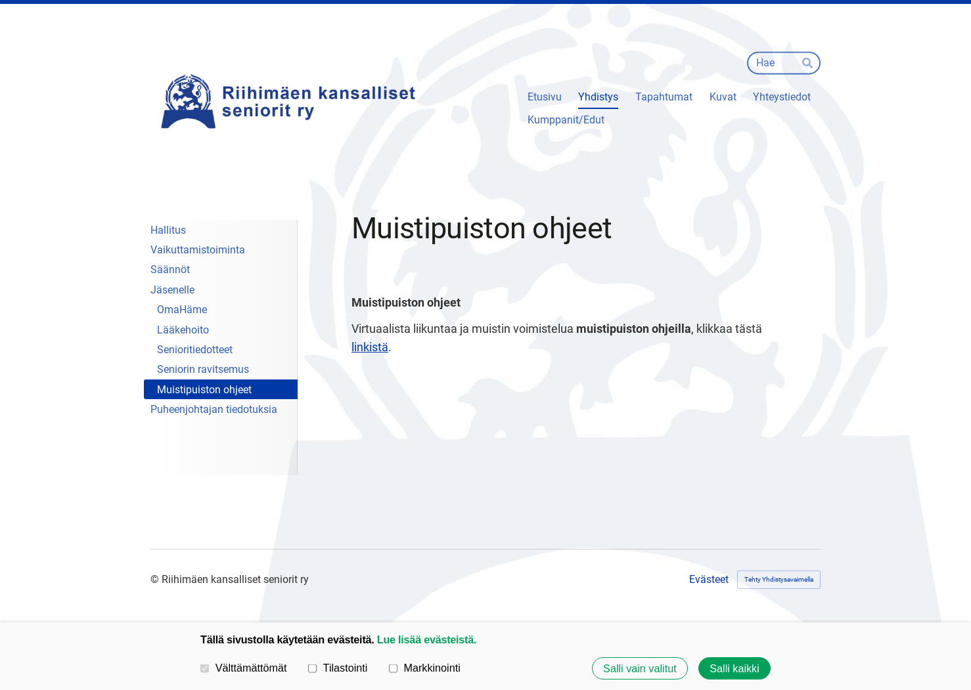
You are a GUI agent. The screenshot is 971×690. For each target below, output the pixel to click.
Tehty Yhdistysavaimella (778, 579)
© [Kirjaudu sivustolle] (156, 579)
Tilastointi (337, 668)
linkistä (369, 347)
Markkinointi (425, 668)
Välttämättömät (243, 668)
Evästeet (709, 579)
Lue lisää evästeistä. (426, 639)
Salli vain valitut (640, 668)
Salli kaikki (734, 668)
